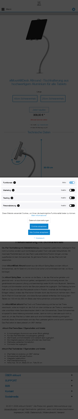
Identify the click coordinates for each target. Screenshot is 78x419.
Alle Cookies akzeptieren (39, 232)
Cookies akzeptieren (39, 226)
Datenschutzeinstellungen (39, 220)
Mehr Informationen (39, 215)
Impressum (39, 238)
